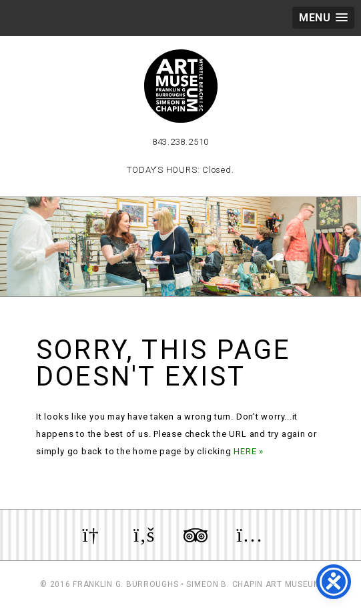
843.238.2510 (180, 142)
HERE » (249, 451)
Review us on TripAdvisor (196, 535)
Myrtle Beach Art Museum (181, 86)
